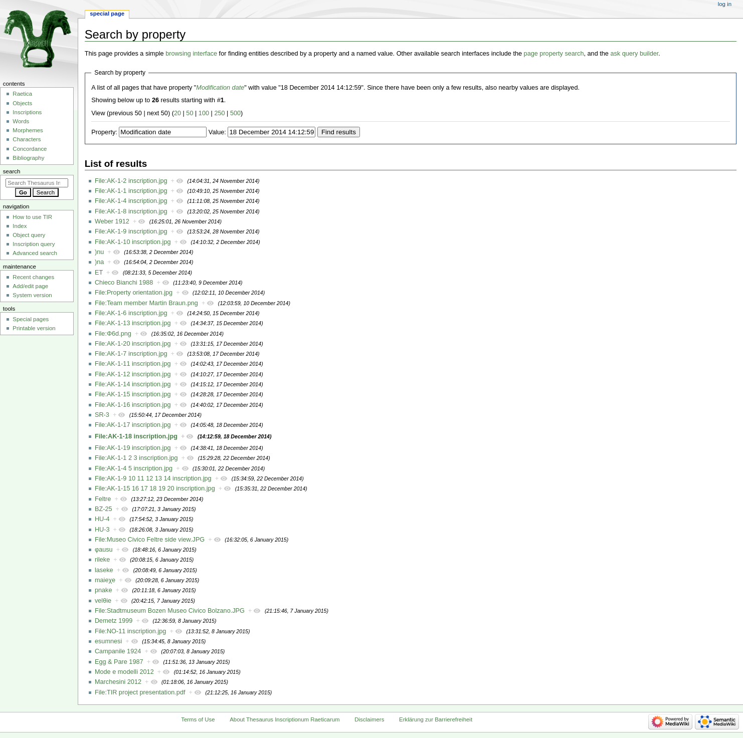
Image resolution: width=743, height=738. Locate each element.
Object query (29, 235)
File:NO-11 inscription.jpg (130, 631)
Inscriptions (27, 112)
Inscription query (34, 244)
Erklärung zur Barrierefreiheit (435, 719)
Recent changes (33, 277)
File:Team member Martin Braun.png (146, 303)
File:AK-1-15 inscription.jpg (133, 394)
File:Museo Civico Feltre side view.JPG (150, 539)
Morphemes (28, 130)
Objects (22, 103)
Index (20, 226)
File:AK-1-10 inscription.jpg (133, 241)
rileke (102, 559)
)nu (99, 252)
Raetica (22, 94)
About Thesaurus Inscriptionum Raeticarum (284, 719)
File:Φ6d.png (113, 333)
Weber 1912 (112, 221)
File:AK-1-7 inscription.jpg (131, 353)
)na (99, 262)
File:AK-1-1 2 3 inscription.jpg (136, 457)
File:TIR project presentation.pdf (140, 692)
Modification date (220, 87)
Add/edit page (30, 286)
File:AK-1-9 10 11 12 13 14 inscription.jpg (153, 478)
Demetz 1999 (113, 620)
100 (204, 113)
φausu (104, 549)
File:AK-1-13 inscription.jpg (133, 323)
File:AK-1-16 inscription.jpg (133, 404)
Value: (217, 132)
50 (189, 113)
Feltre (103, 499)
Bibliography (28, 158)
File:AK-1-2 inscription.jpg (131, 180)
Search (12, 171)
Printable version (34, 328)
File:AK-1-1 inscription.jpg (131, 190)
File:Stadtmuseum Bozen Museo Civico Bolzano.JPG (170, 610)
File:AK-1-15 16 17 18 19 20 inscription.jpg (155, 488)
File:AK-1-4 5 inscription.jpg (133, 468)
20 (177, 113)
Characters (27, 139)
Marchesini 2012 (118, 681)
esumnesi (108, 641)
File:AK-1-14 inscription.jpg (133, 384)
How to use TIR (32, 217)
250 (219, 113)
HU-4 (102, 519)
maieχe (105, 580)
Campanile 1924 (118, 651)
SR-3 (102, 414)
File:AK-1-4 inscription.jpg (131, 200)
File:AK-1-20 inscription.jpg (133, 343)
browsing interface (191, 53)
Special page (107, 14)
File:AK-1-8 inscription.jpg (131, 211)
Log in (724, 4)
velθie (103, 600)
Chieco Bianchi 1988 (124, 282)
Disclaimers (369, 719)
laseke (104, 570)
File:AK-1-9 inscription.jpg (131, 231)
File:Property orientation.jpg (133, 292)
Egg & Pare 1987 (119, 661)
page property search (554, 53)
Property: (104, 132)
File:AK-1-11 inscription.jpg (133, 363)
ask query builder (634, 53)
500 (235, 113)
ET (99, 272)
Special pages (31, 319)
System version (32, 295)
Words (21, 121)
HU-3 (102, 529)
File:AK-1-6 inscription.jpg (131, 313)
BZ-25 (103, 509)
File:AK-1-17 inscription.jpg (133, 424)
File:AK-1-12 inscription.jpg (133, 374)
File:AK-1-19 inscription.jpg (133, 447)
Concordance (30, 149)
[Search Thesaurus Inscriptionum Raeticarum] (37, 182)
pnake (103, 590)
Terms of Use (198, 719)
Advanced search (35, 253)
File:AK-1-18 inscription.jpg (136, 436)
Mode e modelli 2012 (124, 671)
